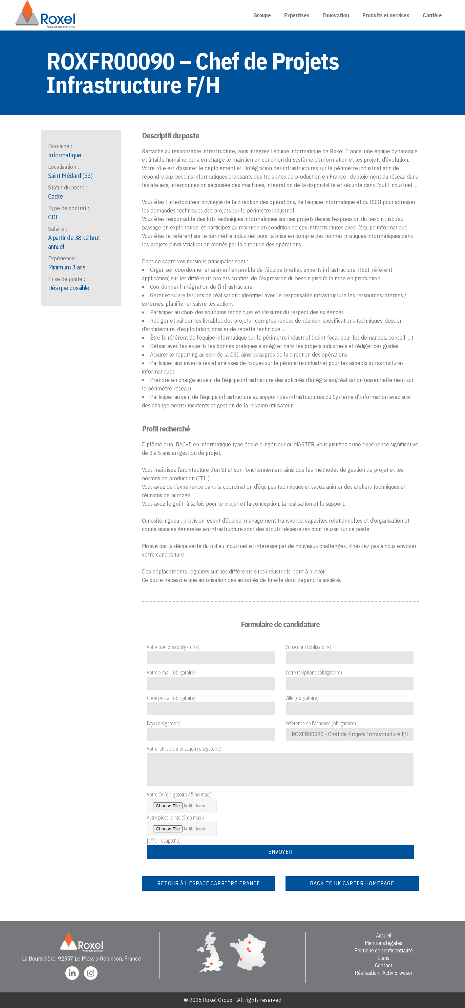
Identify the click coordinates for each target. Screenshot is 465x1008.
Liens (383, 957)
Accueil (384, 935)
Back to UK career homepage (352, 883)
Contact (384, 965)
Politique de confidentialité (383, 950)
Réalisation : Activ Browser (384, 972)
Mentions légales (383, 943)
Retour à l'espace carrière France (208, 883)
